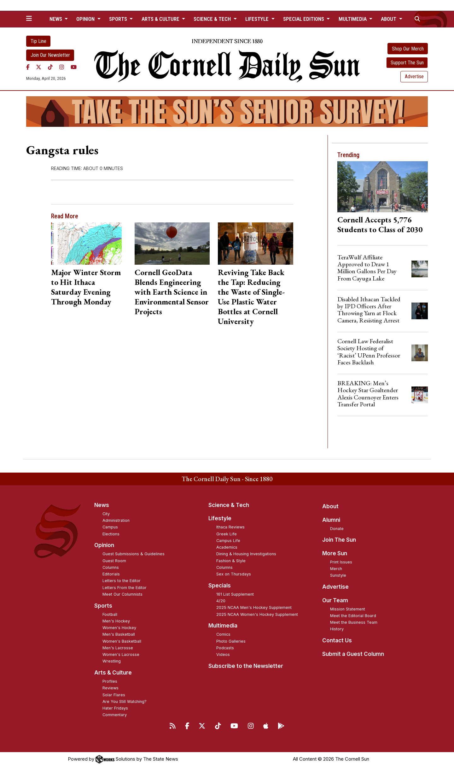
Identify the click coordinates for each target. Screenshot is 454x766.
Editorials (111, 574)
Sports (103, 606)
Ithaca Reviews (230, 527)
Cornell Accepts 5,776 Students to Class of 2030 (379, 224)
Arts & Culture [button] (161, 19)
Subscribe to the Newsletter (245, 666)
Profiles (109, 681)
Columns (110, 567)
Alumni (331, 520)
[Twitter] (38, 67)
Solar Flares (113, 694)
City (106, 513)
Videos (223, 654)
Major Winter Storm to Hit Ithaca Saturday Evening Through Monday (86, 287)
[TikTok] (50, 67)
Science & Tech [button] (213, 19)
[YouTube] (74, 67)
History (337, 629)
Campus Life (228, 540)
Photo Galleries (231, 641)
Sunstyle (338, 575)
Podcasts (225, 647)
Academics (226, 547)
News (101, 505)
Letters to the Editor (121, 580)
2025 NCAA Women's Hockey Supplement (257, 614)
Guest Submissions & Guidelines (133, 553)
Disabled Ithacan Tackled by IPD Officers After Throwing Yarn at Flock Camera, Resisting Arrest (368, 309)
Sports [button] (118, 19)
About (330, 506)
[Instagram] (61, 67)
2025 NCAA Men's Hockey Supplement (254, 607)
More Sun (334, 553)
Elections (110, 534)
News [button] (56, 19)
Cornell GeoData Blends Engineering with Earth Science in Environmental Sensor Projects (172, 291)
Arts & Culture (113, 672)
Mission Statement (347, 609)
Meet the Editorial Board (353, 615)
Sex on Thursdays (233, 574)
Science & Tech (228, 505)
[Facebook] (28, 67)
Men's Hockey (116, 621)
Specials (219, 585)
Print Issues (341, 562)
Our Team (335, 600)
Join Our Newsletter (50, 55)
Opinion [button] (86, 19)
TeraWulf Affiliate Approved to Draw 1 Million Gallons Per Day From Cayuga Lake (367, 267)
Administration (116, 520)
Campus (110, 527)
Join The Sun (339, 540)
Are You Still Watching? (124, 701)
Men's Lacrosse (117, 647)
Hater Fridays (115, 708)
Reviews (110, 688)
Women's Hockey (119, 627)
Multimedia (222, 625)
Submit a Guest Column (353, 654)
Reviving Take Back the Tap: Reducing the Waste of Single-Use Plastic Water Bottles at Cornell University (251, 296)
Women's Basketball (121, 641)
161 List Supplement (235, 594)
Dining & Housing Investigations (246, 553)
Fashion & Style (231, 560)
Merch (336, 568)
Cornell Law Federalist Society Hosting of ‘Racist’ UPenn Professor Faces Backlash (368, 351)
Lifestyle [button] (257, 19)
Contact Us (337, 640)
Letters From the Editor (124, 587)
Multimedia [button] (353, 19)
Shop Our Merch (408, 49)
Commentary (114, 714)
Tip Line (38, 41)
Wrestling (111, 661)
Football (109, 614)
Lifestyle (219, 518)
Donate (337, 528)
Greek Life (226, 534)
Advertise (414, 77)
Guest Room (114, 560)
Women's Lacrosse (120, 654)
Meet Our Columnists (122, 594)
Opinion (104, 545)
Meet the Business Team (353, 622)
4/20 (220, 600)
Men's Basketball (118, 634)
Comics (223, 634)
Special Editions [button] (304, 19)
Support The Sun (407, 63)
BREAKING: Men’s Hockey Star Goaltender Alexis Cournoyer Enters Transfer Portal (368, 393)
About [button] (389, 19)
